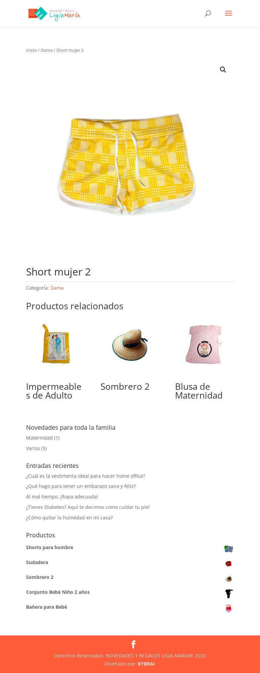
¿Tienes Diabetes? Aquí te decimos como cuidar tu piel (88, 507)
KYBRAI (146, 663)
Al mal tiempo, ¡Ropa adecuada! (62, 496)
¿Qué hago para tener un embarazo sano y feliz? (81, 486)
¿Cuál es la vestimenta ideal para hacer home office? (85, 476)
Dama (46, 50)
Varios (33, 448)
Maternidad (39, 437)
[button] (223, 70)
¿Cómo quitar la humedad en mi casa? (69, 517)
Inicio (31, 50)
